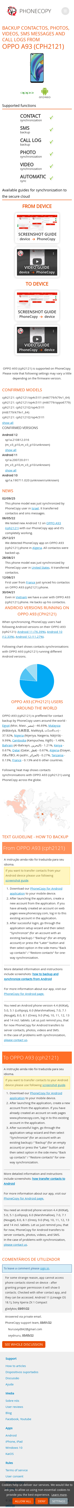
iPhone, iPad (14, 1441)
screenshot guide (17, 880)
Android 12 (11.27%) (30, 637)
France (30, 582)
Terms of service (17, 1470)
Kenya (58, 745)
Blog (9, 1413)
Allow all (23, 1501)
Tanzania (57, 755)
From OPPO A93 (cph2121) (37, 228)
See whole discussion (24, 1344)
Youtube (25, 1419)
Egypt (6, 725)
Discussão (12, 1378)
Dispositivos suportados (22, 1372)
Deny (41, 1501)
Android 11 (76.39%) (31, 632)
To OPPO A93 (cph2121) (37, 306)
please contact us (15, 1040)
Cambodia (19, 740)
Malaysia (54, 725)
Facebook (12, 1419)
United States (41, 567)
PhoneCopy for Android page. (24, 994)
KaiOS (10, 1454)
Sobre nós (12, 1401)
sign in (44, 1268)
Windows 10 (14, 1448)
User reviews (14, 1407)
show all (7, 423)
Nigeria (19, 735)
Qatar (16, 750)
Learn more (59, 1495)
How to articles (16, 1366)
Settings (58, 1501)
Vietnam (21, 597)
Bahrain (7, 745)
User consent (14, 1476)
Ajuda (9, 1384)
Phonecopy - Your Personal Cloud (29, 11)
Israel (35, 508)
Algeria (37, 548)
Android (11, 1435)
